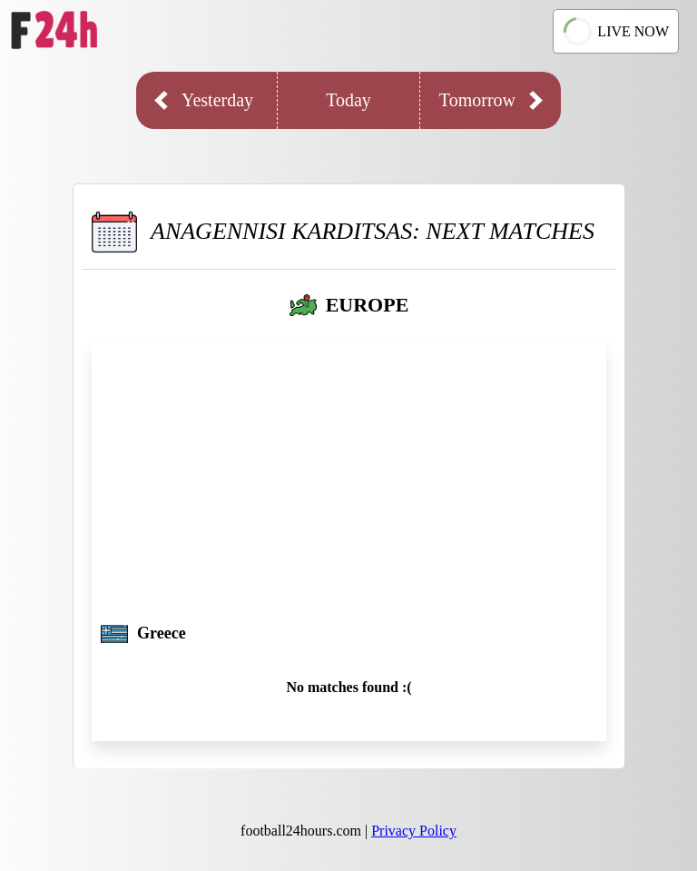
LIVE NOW (614, 31)
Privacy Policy (413, 830)
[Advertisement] (349, 488)
